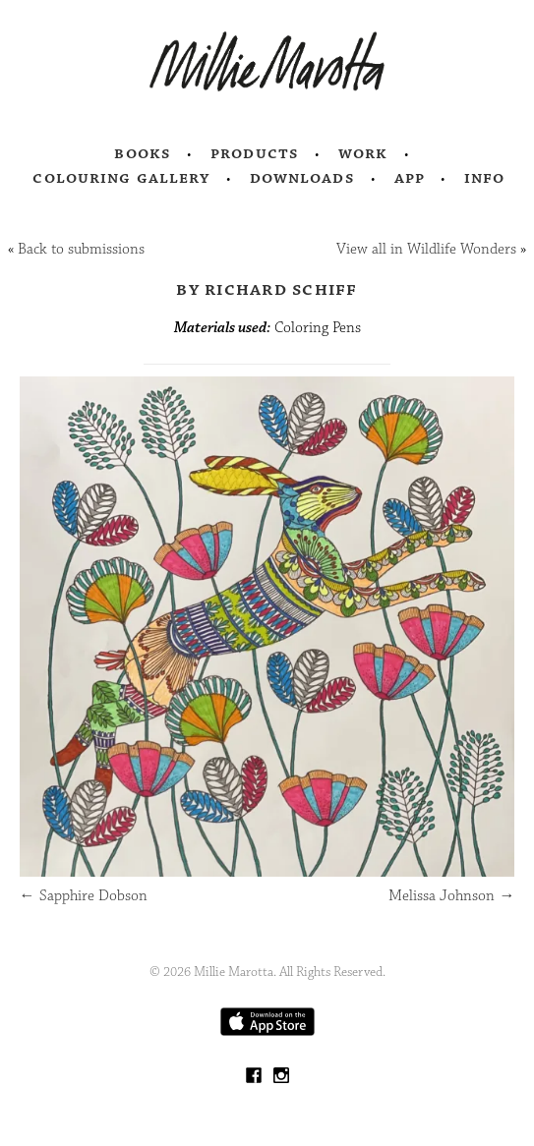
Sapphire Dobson (84, 896)
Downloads (302, 178)
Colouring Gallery (120, 178)
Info (484, 178)
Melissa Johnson (451, 896)
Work (363, 153)
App (409, 178)
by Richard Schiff (266, 289)
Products (254, 153)
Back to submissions (81, 249)
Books (142, 153)
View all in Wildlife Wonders (426, 249)
